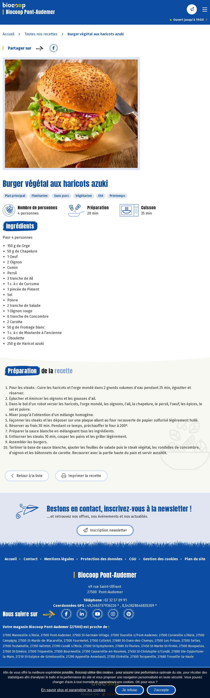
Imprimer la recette (81, 476)
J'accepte (161, 690)
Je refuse (129, 690)
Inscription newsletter (105, 530)
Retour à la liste (26, 476)
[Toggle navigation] (204, 11)
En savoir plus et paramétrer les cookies (73, 690)
